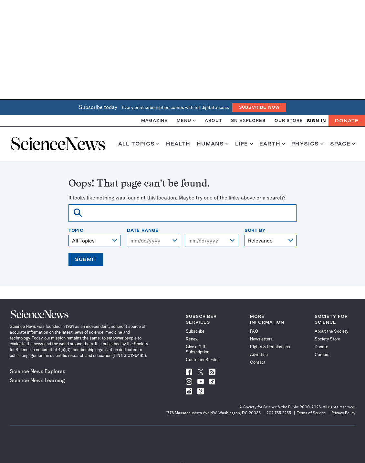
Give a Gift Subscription (197, 349)
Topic (76, 230)
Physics (307, 144)
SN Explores (248, 120)
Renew (192, 338)
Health (178, 144)
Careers (322, 354)
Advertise (259, 354)
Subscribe (195, 331)
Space (342, 144)
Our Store (289, 120)
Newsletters (261, 338)
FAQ (254, 331)
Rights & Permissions (270, 346)
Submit (86, 259)
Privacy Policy (343, 412)
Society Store (327, 338)
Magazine (154, 120)
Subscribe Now (259, 107)
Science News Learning (37, 380)
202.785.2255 (278, 412)
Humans (213, 144)
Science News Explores (37, 371)
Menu (186, 120)
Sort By (255, 230)
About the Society (331, 331)
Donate (347, 121)
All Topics (139, 144)
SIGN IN (316, 120)
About (213, 120)
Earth (272, 144)
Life (244, 144)
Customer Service (203, 359)
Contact (258, 362)
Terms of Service (311, 412)
